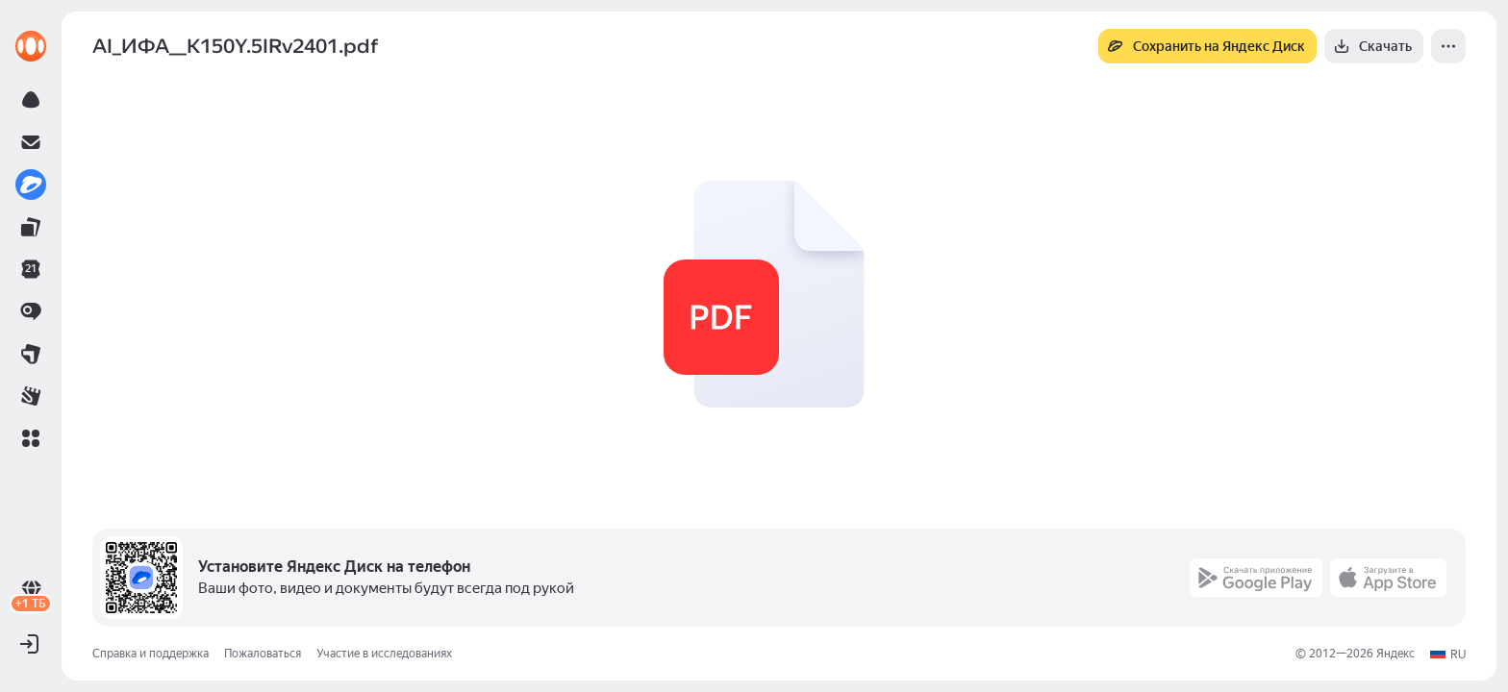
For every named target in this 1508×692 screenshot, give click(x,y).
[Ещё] (1448, 46)
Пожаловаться (262, 653)
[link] (30, 46)
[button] (30, 438)
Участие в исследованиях (384, 653)
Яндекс (1395, 653)
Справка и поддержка (150, 653)
